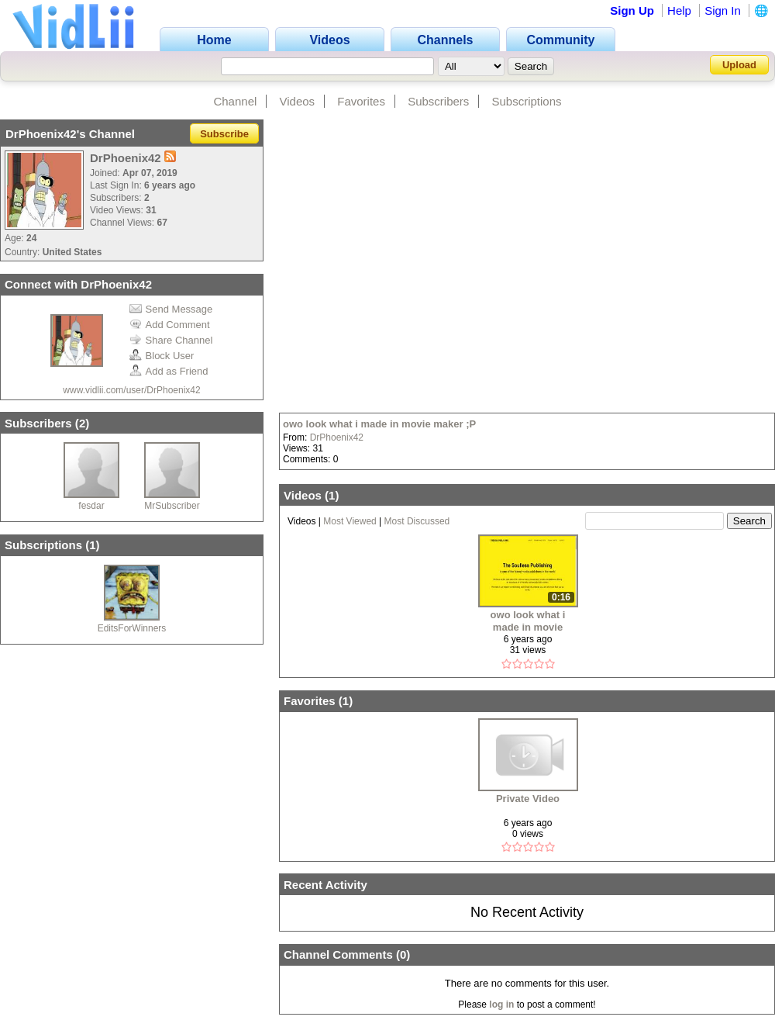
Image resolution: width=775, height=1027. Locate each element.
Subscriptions (527, 101)
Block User (162, 355)
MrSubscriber (171, 505)
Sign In (722, 10)
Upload (739, 65)
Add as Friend (168, 371)
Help (679, 10)
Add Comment (169, 324)
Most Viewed (349, 521)
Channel (235, 101)
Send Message (171, 309)
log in (501, 1004)
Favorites (361, 101)
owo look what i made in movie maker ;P (379, 424)
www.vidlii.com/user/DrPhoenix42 (131, 390)
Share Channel (171, 340)
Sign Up (632, 10)
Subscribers (438, 101)
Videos (297, 101)
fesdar (91, 505)
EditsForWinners (132, 628)
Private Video (528, 798)
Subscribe (224, 134)
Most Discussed (417, 521)
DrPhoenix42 (336, 437)
